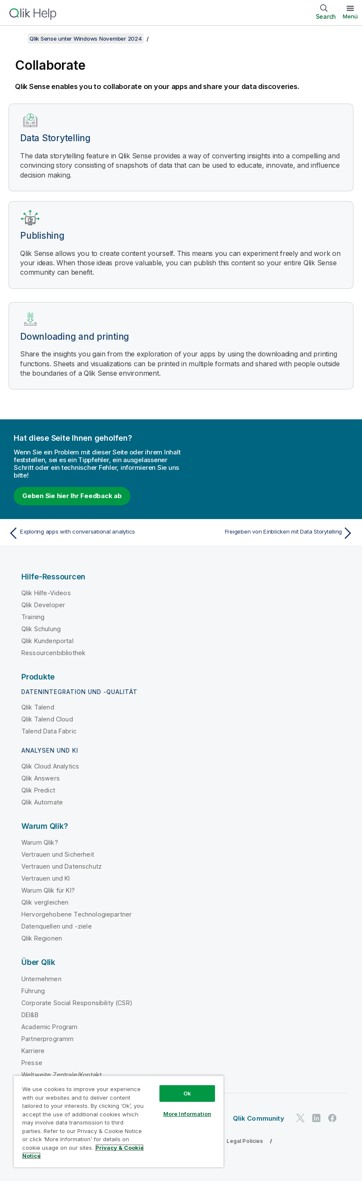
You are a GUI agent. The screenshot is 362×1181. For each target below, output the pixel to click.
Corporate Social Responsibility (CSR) (76, 1002)
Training (32, 616)
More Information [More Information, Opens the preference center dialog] (187, 1113)
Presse (31, 1062)
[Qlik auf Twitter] (300, 1118)
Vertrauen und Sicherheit (57, 854)
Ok (187, 1093)
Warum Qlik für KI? (48, 890)
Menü (350, 16)
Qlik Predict (38, 790)
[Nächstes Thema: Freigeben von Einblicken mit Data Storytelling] (270, 533)
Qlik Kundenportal (47, 640)
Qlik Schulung (41, 628)
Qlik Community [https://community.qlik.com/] (258, 1118)
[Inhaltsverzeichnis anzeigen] (17, 38)
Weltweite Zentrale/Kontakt (61, 1074)
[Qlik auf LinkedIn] (316, 1118)
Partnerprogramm (47, 1038)
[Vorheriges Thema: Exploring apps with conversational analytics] (91, 533)
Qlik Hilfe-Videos (46, 592)
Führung (33, 990)
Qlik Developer (43, 604)
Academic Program (49, 1026)
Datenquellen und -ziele (56, 926)
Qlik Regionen (41, 938)
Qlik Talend (37, 707)
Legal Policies (245, 1141)
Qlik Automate (42, 802)
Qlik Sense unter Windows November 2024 (85, 38)
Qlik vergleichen (45, 902)
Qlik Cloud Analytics (50, 766)
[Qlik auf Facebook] (332, 1118)
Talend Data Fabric (49, 731)
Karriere (32, 1050)
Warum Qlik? (39, 842)
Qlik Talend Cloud (47, 719)
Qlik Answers (40, 778)
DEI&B (29, 1014)
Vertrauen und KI (45, 878)
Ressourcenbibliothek (53, 652)
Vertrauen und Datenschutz (61, 866)
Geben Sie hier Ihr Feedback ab (72, 496)
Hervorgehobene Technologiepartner (76, 914)
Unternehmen (41, 978)
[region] (119, 1121)
